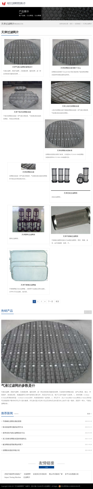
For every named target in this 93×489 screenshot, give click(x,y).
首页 (71, 24)
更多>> (89, 414)
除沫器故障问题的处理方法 (13, 427)
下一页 (50, 301)
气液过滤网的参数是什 (18, 385)
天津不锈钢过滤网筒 (70, 236)
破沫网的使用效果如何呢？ (13, 444)
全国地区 (78, 24)
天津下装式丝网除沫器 (22, 112)
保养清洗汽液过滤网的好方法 (14, 433)
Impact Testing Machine (12, 477)
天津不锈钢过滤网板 (28, 285)
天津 (84, 24)
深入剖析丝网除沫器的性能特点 (14, 439)
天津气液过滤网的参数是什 (22, 67)
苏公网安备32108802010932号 (70, 486)
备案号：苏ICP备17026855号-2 (35, 486)
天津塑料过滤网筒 (28, 234)
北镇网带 (27, 474)
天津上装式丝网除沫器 (70, 106)
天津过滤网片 (10, 32)
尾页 (57, 301)
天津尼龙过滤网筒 (70, 193)
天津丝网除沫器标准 (64, 150)
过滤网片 (26, 477)
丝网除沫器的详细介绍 (11, 450)
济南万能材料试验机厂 (12, 474)
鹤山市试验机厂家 (56, 474)
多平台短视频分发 (72, 474)
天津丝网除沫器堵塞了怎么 (70, 68)
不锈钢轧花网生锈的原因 (12, 421)
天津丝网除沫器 (28, 172)
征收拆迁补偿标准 (40, 474)
